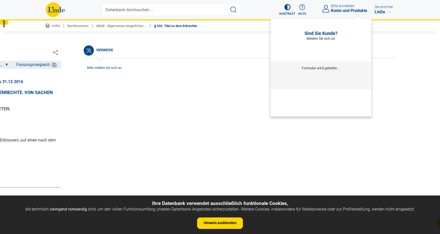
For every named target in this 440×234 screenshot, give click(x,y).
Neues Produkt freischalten (321, 110)
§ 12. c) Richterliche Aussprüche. (79, 194)
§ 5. (53, 135)
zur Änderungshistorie (204, 173)
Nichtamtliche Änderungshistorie (80, 84)
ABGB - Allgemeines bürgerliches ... (126, 26)
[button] (285, 9)
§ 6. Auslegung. (64, 142)
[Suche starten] (234, 10)
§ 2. (53, 111)
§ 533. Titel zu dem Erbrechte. (185, 26)
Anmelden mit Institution (321, 80)
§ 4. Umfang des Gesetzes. (74, 127)
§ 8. (53, 158)
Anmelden (321, 51)
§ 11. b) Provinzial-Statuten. (75, 187)
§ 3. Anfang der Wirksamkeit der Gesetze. (87, 119)
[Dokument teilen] (388, 52)
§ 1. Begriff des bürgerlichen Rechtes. (83, 103)
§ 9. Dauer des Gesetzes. (72, 165)
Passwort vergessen (321, 96)
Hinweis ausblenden (220, 223)
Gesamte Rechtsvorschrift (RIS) (295, 157)
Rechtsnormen (79, 26)
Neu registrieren (321, 102)
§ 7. (53, 150)
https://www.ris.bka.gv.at (241, 157)
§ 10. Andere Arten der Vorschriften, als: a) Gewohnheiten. (87, 176)
